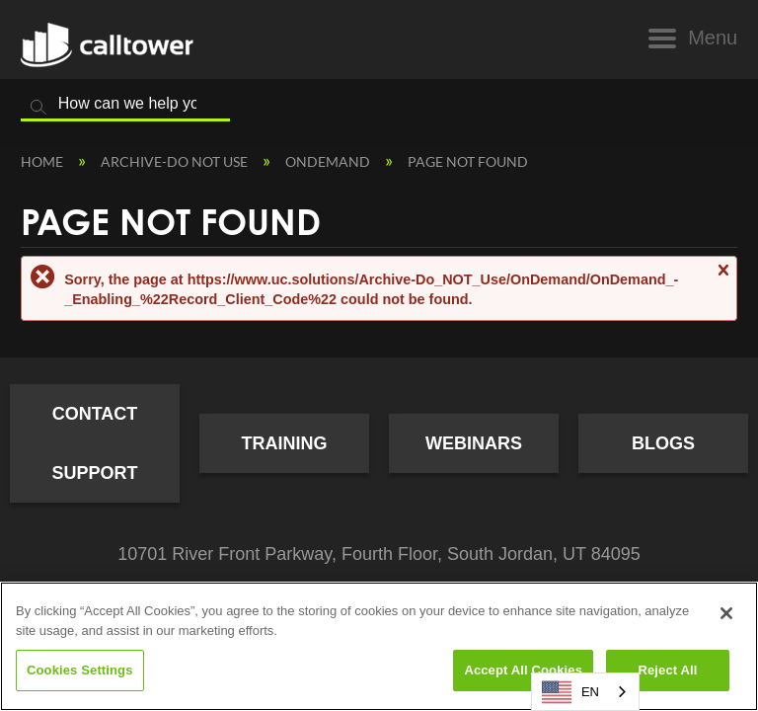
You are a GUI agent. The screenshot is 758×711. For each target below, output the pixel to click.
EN (570, 692)
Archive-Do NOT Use (176, 161)
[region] (379, 646)
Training (285, 443)
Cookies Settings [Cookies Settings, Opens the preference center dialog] (80, 670)
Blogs (663, 443)
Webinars (473, 443)
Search (38, 107)
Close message (722, 278)
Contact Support (94, 443)
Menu (712, 37)
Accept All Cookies (523, 670)
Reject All (667, 670)
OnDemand (329, 161)
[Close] (726, 613)
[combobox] (585, 691)
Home (43, 161)
